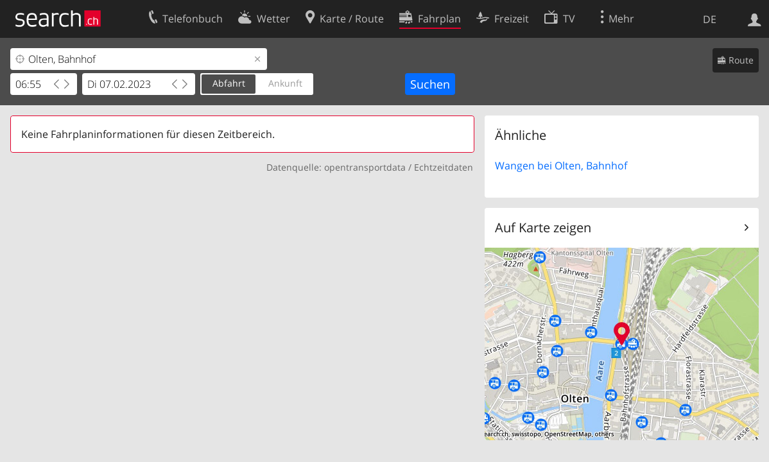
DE (709, 19)
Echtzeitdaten (443, 167)
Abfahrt (228, 83)
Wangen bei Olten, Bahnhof (561, 165)
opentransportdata (365, 167)
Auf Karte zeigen (543, 227)
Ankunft (285, 83)
